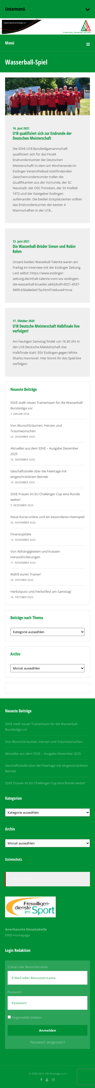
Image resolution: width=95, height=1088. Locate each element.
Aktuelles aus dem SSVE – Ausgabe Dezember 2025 (43, 753)
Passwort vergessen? (47, 1042)
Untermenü (15, 9)
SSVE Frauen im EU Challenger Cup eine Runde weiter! (45, 783)
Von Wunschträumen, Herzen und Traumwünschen (44, 741)
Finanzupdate (20, 534)
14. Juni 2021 (21, 128)
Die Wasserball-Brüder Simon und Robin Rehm (44, 249)
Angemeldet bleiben (25, 1017)
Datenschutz (20, 879)
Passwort (15, 992)
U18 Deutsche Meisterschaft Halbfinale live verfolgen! (46, 328)
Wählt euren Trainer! (25, 574)
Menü (9, 43)
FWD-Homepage (17, 935)
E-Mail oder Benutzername (28, 967)
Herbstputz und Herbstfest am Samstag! (40, 591)
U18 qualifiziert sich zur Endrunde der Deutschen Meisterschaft (42, 136)
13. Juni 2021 (21, 241)
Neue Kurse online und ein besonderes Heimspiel (47, 517)
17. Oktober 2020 (23, 320)
